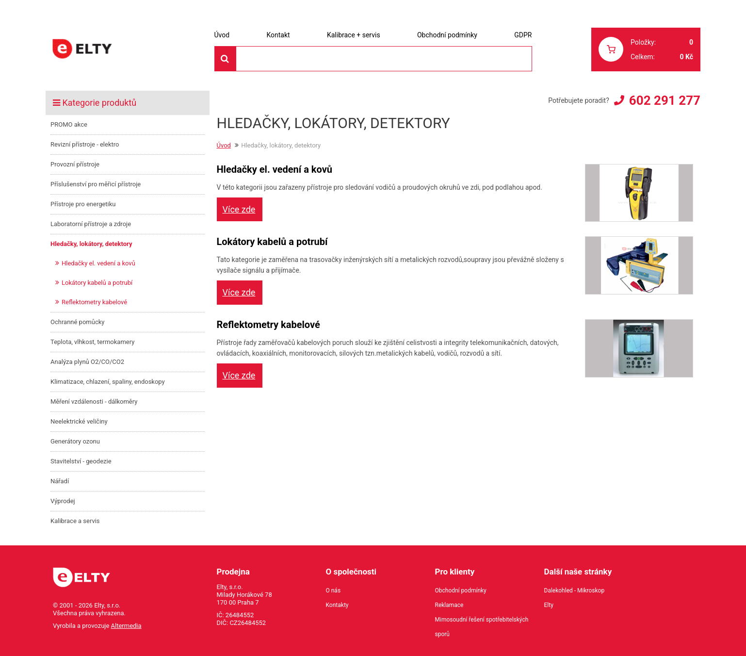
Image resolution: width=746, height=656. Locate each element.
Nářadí (59, 481)
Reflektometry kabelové (94, 302)
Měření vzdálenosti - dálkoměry (93, 401)
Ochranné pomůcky (77, 322)
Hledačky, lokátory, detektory (91, 243)
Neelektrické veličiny (79, 421)
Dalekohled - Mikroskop (574, 590)
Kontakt (278, 35)
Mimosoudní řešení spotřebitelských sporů (482, 627)
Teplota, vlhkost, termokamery (92, 341)
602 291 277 (664, 100)
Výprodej (62, 501)
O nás (333, 590)
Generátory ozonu (75, 441)
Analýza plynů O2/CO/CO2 (87, 361)
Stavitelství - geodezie (81, 461)
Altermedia (126, 625)
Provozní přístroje (74, 164)
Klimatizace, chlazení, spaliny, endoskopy (107, 381)
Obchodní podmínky (447, 35)
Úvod (222, 35)
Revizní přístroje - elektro (84, 144)
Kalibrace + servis (353, 35)
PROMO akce (68, 124)
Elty (548, 605)
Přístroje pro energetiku (83, 204)
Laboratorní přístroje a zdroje (90, 224)
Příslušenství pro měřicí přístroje (95, 184)
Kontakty (337, 605)
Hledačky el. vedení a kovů (98, 263)
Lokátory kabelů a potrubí (97, 282)
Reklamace (449, 605)
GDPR (523, 35)
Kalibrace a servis (75, 521)
